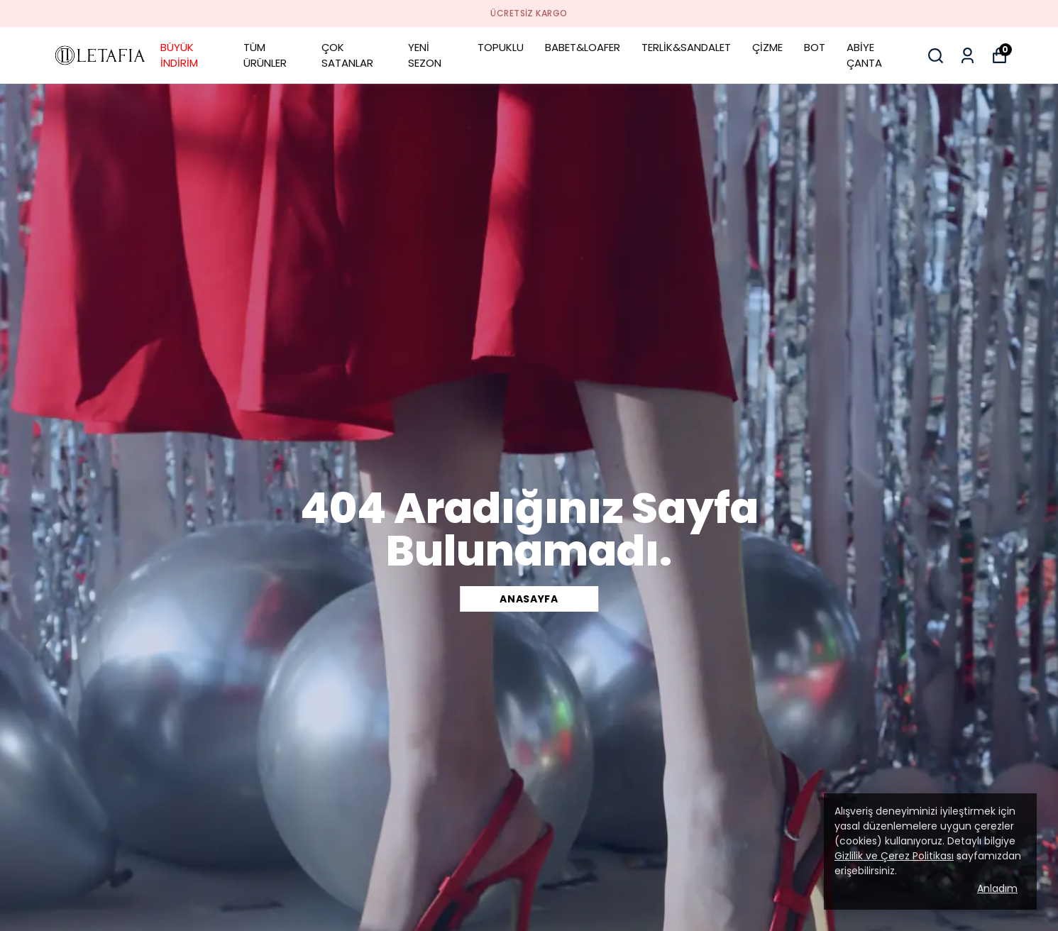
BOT (814, 47)
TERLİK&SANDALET (686, 47)
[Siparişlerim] (967, 56)
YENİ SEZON (424, 55)
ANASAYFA (529, 599)
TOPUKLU (501, 47)
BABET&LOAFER (582, 47)
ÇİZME (767, 47)
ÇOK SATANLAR (347, 55)
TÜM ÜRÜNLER (265, 55)
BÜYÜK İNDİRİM (179, 55)
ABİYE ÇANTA (864, 55)
